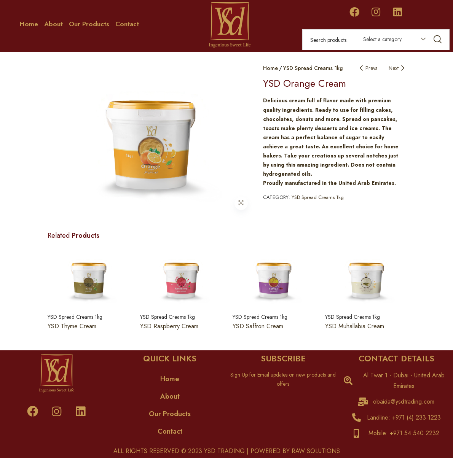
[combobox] (391, 41)
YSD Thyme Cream (72, 326)
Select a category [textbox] (382, 39)
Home (29, 24)
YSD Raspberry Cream (169, 326)
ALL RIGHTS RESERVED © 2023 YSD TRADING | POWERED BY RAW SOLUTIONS (226, 451)
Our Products (89, 24)
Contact (127, 24)
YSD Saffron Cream (258, 326)
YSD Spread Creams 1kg (313, 68)
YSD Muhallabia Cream (354, 326)
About (53, 24)
